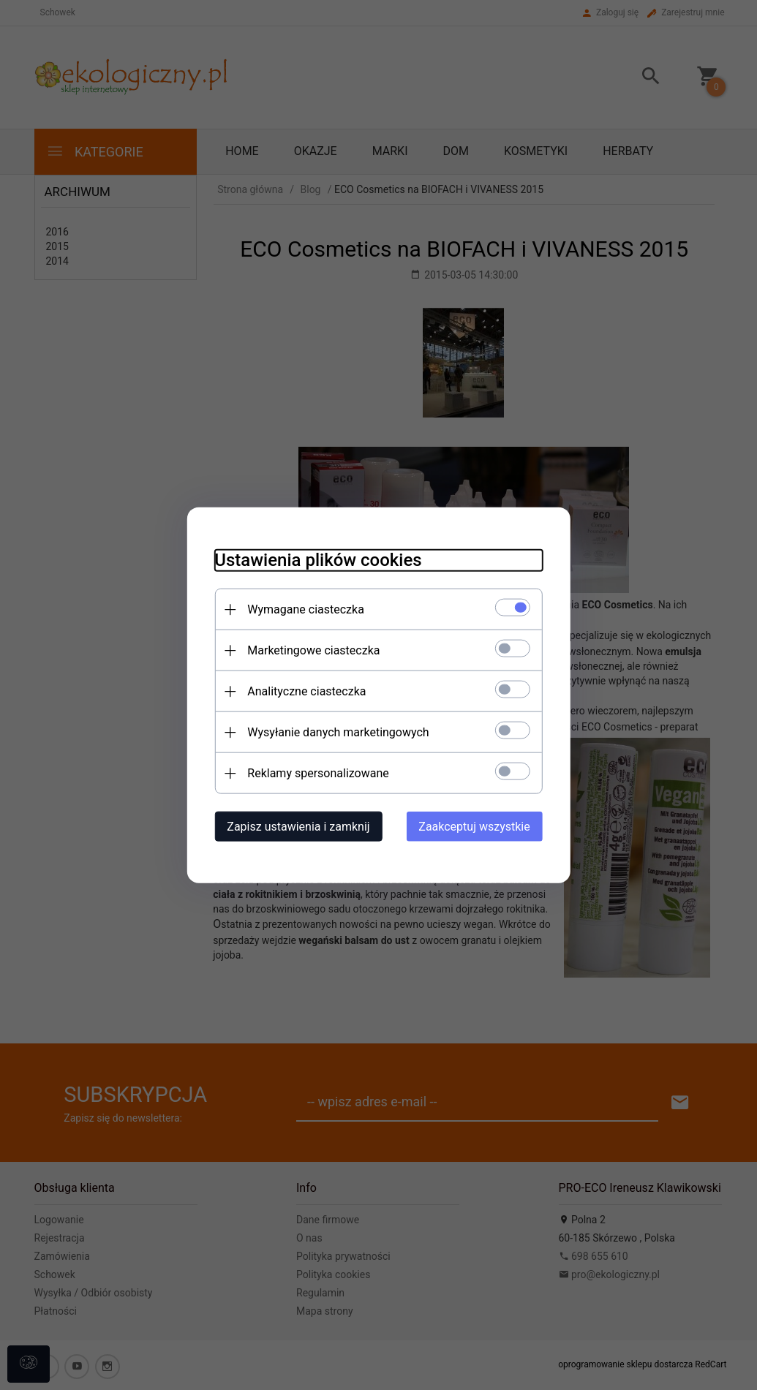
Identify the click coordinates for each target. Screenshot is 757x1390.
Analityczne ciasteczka (303, 691)
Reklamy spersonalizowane (314, 772)
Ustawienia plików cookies (314, 559)
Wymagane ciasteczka (302, 609)
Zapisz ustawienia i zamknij (294, 826)
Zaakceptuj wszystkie (478, 826)
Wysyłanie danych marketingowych (334, 732)
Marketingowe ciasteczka (310, 650)
